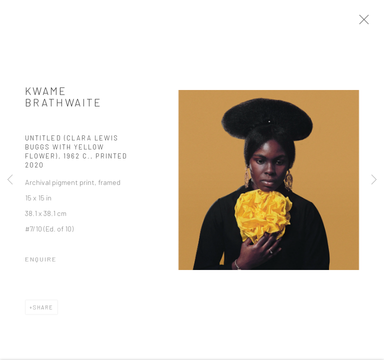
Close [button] (364, 22)
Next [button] (374, 180)
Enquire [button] (41, 261)
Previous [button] (10, 180)
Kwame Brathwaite (63, 98)
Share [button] (43, 309)
